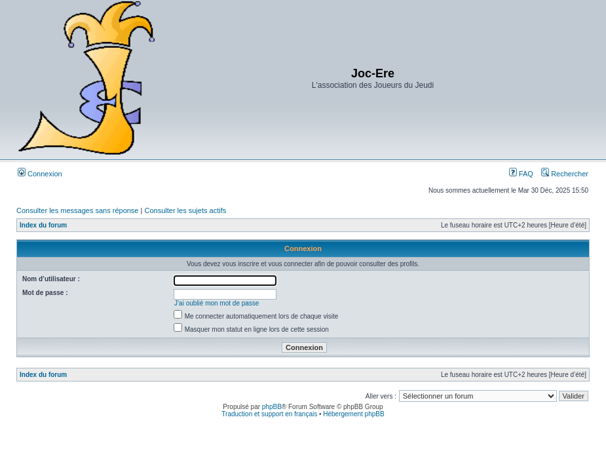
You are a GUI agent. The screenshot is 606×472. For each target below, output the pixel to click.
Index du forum (43, 225)
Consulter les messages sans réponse (77, 210)
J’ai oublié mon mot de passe (216, 303)
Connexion (40, 174)
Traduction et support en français (269, 414)
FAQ (521, 174)
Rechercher (564, 174)
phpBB (272, 406)
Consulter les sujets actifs (185, 210)
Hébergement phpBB (353, 414)
